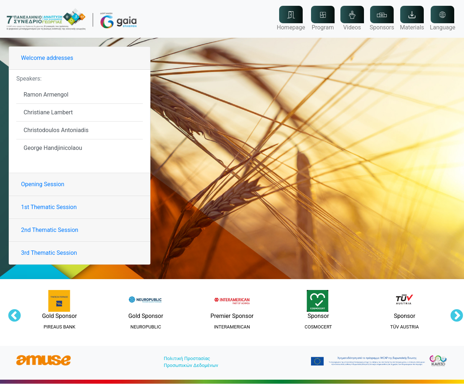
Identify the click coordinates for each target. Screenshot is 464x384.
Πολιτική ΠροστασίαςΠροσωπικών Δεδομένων (191, 362)
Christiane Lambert (48, 112)
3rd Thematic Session (49, 252)
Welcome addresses (47, 57)
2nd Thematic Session (49, 229)
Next (453, 312)
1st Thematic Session (49, 207)
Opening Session (42, 184)
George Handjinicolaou (53, 147)
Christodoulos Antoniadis (56, 130)
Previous (10, 312)
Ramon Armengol (46, 94)
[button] (412, 19)
